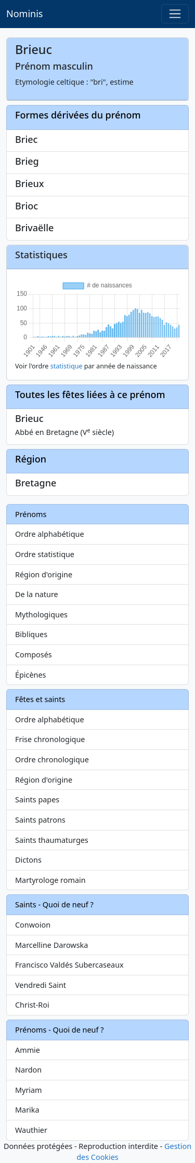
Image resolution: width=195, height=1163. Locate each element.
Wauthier (31, 1130)
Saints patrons (40, 820)
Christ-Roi (32, 1005)
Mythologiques (41, 614)
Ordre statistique (44, 554)
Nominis (24, 13)
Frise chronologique (50, 739)
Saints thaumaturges (51, 840)
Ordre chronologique (52, 759)
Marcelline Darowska (51, 945)
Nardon (28, 1070)
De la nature (36, 594)
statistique (66, 366)
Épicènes (30, 675)
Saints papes (37, 799)
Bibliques (31, 634)
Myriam (28, 1090)
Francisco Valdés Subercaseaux (69, 965)
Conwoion (32, 925)
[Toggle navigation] (175, 13)
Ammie (27, 1050)
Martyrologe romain (50, 880)
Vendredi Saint (40, 985)
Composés (33, 654)
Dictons (28, 860)
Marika (27, 1110)
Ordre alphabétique (49, 534)
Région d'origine (43, 574)
